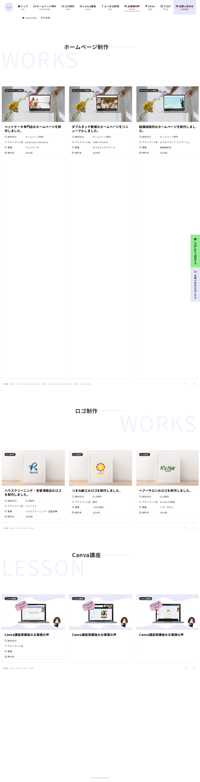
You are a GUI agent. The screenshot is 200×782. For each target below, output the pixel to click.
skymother (103, 777)
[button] (186, 383)
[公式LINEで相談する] (195, 250)
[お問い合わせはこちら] (195, 284)
